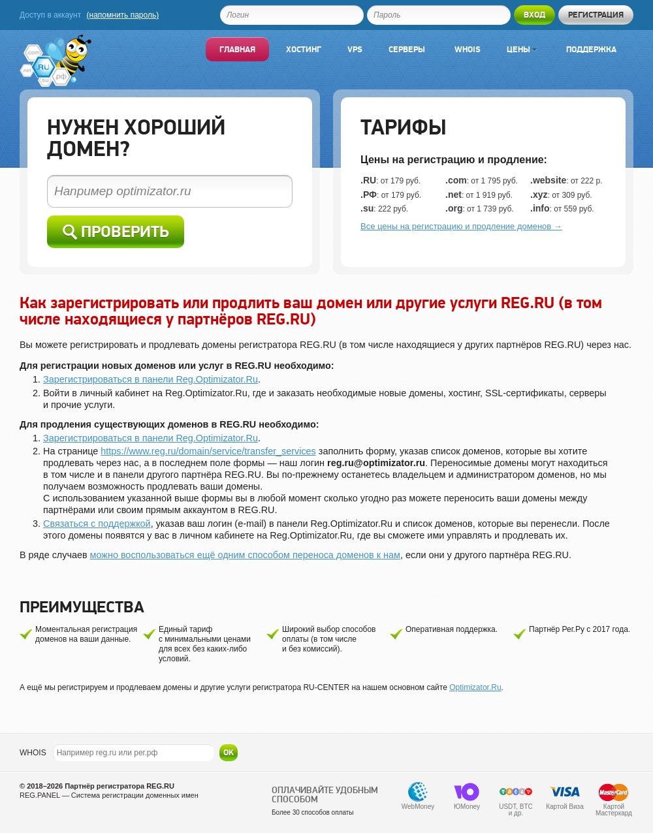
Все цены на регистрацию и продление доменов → (461, 226)
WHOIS (33, 752)
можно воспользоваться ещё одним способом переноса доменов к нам (245, 555)
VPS (354, 49)
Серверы (407, 49)
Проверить (116, 232)
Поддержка (591, 49)
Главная (237, 49)
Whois (467, 49)
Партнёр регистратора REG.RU (119, 786)
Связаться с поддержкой (97, 523)
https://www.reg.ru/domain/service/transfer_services (208, 451)
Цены (522, 49)
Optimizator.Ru (475, 687)
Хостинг (303, 49)
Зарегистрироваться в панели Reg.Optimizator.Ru (150, 379)
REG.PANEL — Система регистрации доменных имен (109, 795)
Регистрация (596, 15)
